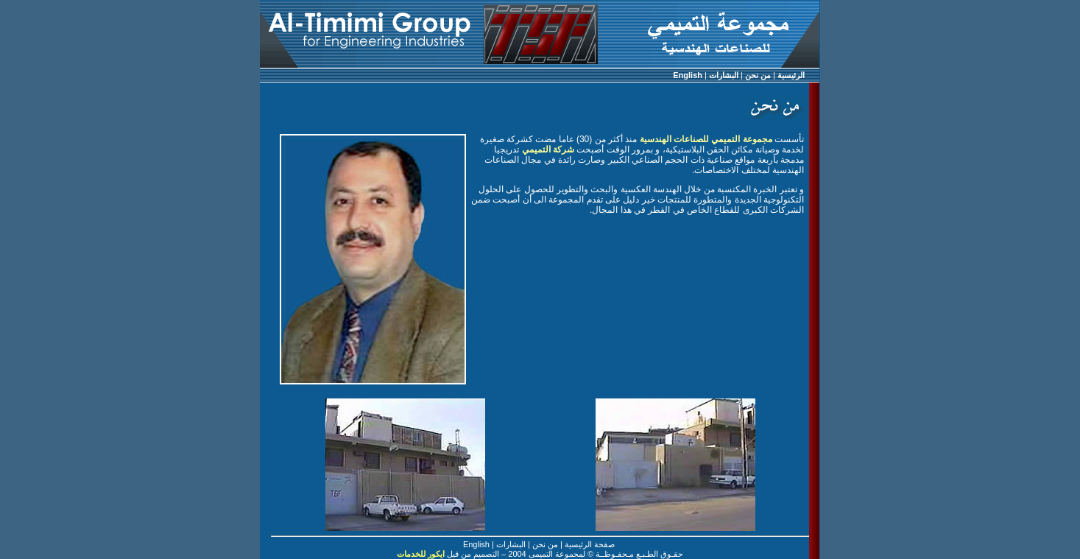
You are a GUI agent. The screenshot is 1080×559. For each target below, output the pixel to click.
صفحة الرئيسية (590, 544)
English (687, 75)
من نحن (758, 75)
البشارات (723, 75)
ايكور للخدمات (421, 553)
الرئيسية (791, 75)
